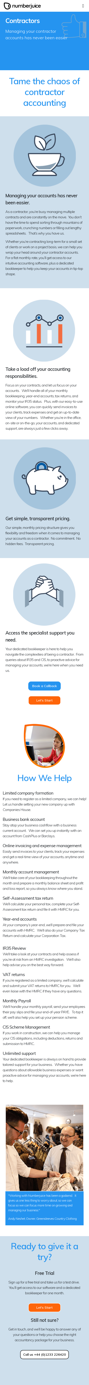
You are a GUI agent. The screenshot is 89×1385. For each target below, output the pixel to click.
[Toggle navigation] (83, 5)
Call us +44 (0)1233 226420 (44, 1354)
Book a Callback (44, 686)
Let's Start (44, 700)
